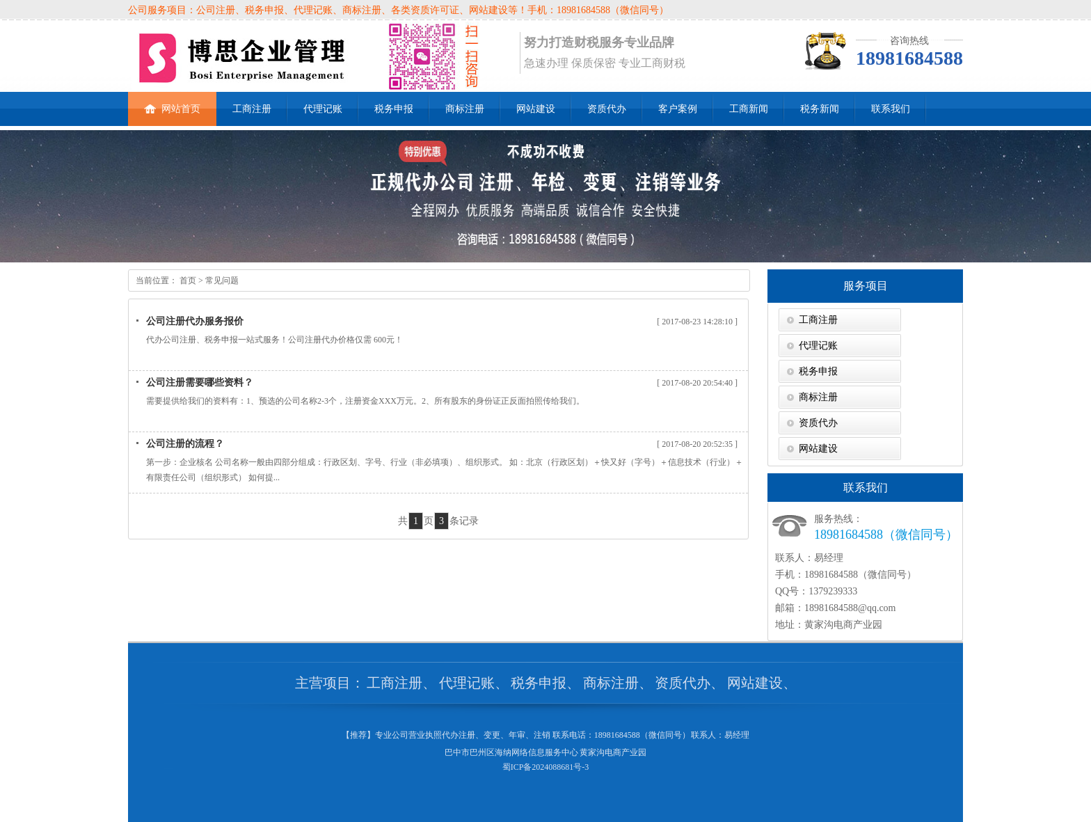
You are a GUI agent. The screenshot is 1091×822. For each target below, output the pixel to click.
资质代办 (606, 109)
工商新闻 (748, 109)
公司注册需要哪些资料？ (199, 382)
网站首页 (172, 103)
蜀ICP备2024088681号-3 (545, 767)
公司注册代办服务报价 (195, 321)
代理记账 (322, 109)
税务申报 (393, 109)
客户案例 (677, 109)
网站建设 (535, 109)
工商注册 (251, 109)
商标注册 (464, 109)
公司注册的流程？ (185, 443)
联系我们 (890, 109)
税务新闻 (819, 109)
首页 (186, 280)
